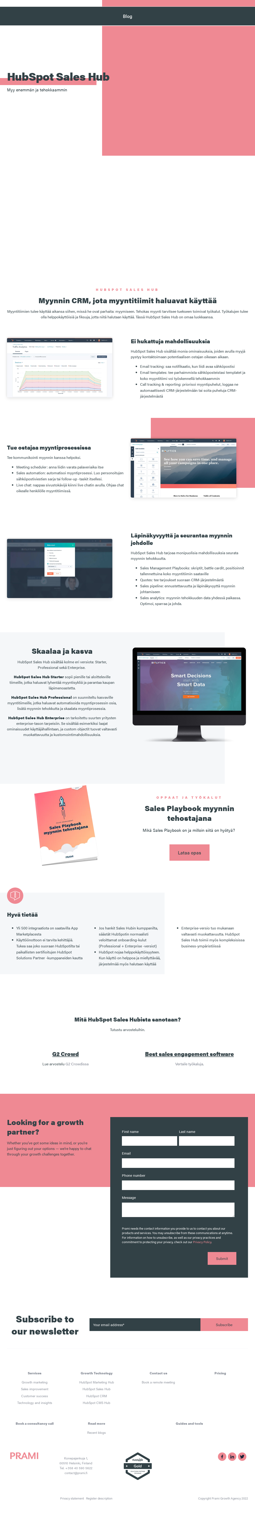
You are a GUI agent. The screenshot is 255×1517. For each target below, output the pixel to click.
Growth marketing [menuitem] (35, 1382)
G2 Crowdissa (77, 1063)
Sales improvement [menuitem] (34, 1388)
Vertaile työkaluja (189, 1063)
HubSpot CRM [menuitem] (96, 1395)
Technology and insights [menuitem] (34, 1402)
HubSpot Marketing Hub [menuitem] (96, 1382)
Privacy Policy (202, 1242)
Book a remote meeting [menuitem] (158, 1382)
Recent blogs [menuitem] (96, 1432)
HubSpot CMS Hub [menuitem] (96, 1402)
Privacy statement (72, 1498)
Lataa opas (189, 852)
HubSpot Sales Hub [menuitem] (96, 1388)
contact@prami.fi (76, 1473)
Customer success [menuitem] (34, 1395)
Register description (99, 1498)
